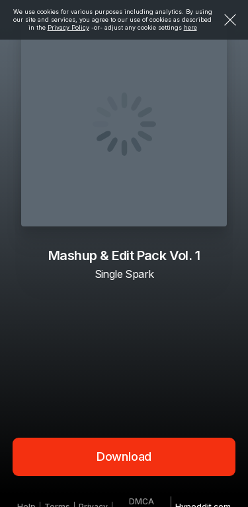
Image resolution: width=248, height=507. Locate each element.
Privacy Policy (68, 27)
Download (124, 456)
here (190, 27)
